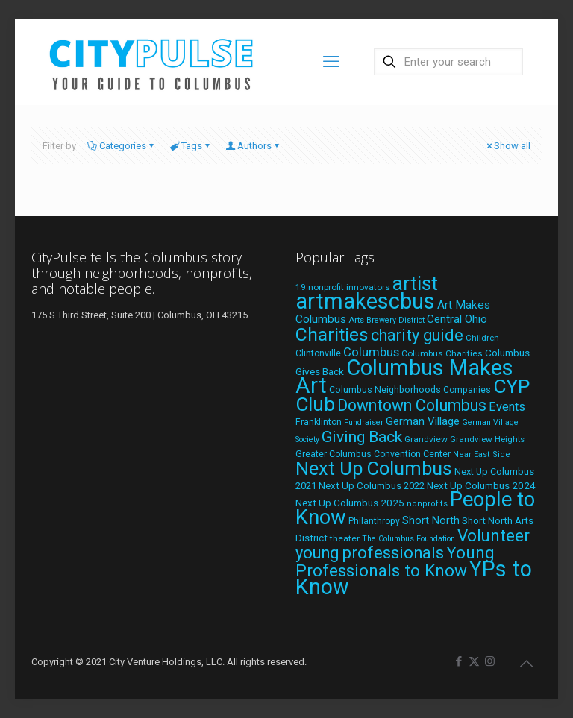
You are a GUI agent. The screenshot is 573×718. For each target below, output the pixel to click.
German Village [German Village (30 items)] (423, 421)
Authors (253, 145)
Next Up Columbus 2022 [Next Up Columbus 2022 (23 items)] (372, 485)
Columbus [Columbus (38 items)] (371, 351)
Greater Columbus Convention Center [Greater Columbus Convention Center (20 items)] (373, 454)
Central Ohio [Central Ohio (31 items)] (457, 319)
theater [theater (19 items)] (345, 538)
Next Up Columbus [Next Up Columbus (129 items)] (373, 468)
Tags (190, 145)
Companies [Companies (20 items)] (467, 390)
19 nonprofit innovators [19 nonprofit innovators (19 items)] (342, 287)
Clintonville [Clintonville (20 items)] (318, 353)
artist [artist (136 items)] (415, 283)
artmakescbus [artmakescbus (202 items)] (365, 301)
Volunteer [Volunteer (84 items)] (493, 535)
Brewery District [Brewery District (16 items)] (395, 320)
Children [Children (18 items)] (482, 338)
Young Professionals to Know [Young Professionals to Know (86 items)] (395, 562)
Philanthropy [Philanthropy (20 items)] (374, 521)
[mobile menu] (331, 62)
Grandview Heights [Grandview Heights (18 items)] (487, 439)
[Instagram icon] (489, 661)
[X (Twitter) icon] (474, 661)
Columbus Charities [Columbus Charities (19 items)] (442, 353)
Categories (121, 145)
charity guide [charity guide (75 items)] (417, 335)
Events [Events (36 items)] (507, 407)
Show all (507, 145)
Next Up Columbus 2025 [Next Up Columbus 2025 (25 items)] (349, 502)
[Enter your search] (448, 61)
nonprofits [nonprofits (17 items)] (427, 503)
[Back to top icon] (526, 663)
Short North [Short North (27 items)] (431, 520)
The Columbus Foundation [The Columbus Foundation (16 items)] (408, 539)
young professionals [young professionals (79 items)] (369, 553)
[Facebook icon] (458, 661)
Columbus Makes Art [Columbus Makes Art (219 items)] (404, 376)
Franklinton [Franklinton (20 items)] (318, 422)
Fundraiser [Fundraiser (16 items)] (363, 422)
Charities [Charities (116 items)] (332, 334)
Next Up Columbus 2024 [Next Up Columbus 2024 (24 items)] (481, 485)
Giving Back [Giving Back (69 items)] (362, 436)
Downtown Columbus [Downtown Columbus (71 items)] (411, 405)
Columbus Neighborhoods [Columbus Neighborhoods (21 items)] (385, 389)
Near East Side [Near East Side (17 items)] (481, 454)
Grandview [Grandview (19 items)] (426, 439)
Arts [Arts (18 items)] (356, 320)
